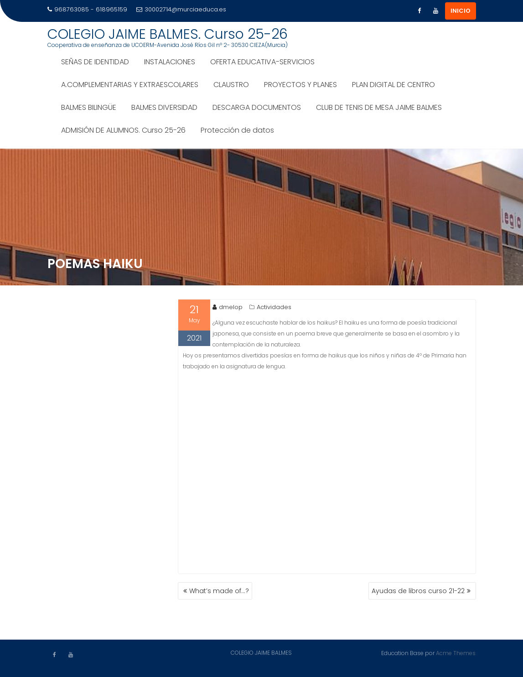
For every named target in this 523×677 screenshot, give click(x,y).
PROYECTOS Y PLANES (300, 84)
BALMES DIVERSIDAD (164, 107)
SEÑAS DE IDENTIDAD (95, 62)
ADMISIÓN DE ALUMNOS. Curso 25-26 (123, 130)
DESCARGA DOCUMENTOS (256, 107)
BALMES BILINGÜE (88, 107)
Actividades (274, 307)
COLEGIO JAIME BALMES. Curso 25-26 (167, 34)
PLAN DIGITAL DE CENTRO (393, 84)
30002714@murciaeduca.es (181, 9)
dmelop (227, 307)
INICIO (461, 10)
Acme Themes (456, 652)
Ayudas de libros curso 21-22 (418, 590)
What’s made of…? (219, 590)
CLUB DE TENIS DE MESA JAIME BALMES (379, 107)
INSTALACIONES (169, 62)
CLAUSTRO (231, 84)
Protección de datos (237, 130)
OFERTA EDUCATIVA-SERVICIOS (262, 62)
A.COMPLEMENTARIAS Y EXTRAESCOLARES (129, 84)
